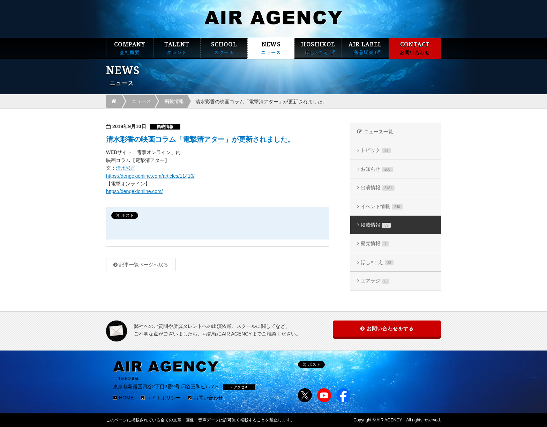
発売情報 (375, 243)
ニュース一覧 (378, 131)
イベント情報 (382, 206)
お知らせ (377, 169)
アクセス (239, 387)
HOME (126, 397)
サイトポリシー (164, 397)
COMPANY (129, 48)
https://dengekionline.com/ (134, 191)
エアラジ (375, 281)
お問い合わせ (208, 397)
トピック (376, 150)
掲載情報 (174, 101)
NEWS (271, 48)
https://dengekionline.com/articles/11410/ (150, 176)
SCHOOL (224, 48)
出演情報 (378, 188)
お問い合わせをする (390, 328)
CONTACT (415, 48)
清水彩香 (125, 168)
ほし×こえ (377, 262)
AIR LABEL (365, 48)
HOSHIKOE (318, 48)
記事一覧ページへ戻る (143, 264)
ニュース (141, 101)
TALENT (176, 48)
